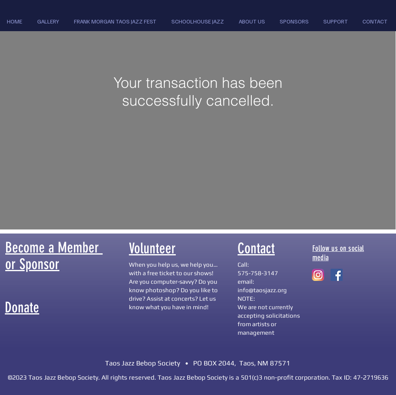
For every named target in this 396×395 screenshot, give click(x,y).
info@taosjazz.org (262, 290)
